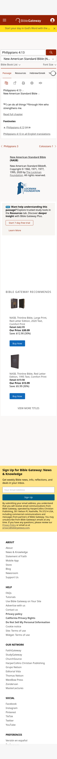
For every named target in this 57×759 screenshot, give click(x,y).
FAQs (9, 593)
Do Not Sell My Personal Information (28, 622)
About (9, 548)
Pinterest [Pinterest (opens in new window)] (11, 712)
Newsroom (12, 573)
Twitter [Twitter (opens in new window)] (10, 720)
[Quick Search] (23, 52)
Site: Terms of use (16, 630)
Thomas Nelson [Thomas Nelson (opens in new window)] (15, 675)
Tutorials (11, 597)
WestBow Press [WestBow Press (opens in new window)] (14, 679)
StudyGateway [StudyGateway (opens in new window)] (14, 654)
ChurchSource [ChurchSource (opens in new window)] (14, 659)
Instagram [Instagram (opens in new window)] (12, 708)
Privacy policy (14, 614)
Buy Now (17, 343)
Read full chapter (13, 114)
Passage (7, 72)
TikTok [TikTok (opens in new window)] (9, 716)
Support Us (12, 577)
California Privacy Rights (20, 618)
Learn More (15, 230)
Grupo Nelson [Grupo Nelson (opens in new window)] (14, 667)
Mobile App (12, 560)
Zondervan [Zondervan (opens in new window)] (12, 684)
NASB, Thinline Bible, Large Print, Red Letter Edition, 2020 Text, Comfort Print (28, 321)
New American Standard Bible (28, 157)
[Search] (51, 52)
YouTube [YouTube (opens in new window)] (11, 724)
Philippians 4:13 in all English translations (26, 134)
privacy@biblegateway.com (15, 527)
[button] (52, 20)
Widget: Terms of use (18, 635)
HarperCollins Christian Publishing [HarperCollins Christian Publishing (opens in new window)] (25, 663)
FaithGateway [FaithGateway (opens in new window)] (13, 650)
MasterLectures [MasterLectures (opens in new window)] (14, 688)
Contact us (12, 609)
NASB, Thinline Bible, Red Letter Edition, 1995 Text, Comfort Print (28, 375)
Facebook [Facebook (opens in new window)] (11, 703)
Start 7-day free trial (19, 222)
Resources (20, 72)
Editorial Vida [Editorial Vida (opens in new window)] (13, 671)
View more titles (28, 408)
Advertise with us (15, 605)
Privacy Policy (9, 525)
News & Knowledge (17, 552)
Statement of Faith (16, 556)
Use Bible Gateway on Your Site (23, 601)
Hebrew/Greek (37, 72)
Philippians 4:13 (15, 127)
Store (9, 564)
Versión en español (17, 740)
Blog (8, 568)
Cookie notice (13, 626)
